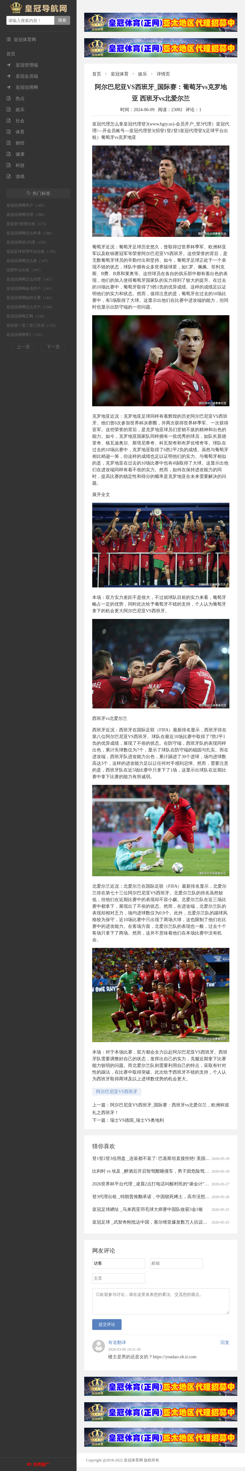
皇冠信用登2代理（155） (27, 242)
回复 (224, 1346)
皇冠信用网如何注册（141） (30, 297)
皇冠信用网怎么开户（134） (30, 307)
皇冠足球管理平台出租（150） (32, 251)
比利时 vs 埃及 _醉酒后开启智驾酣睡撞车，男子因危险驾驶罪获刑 (157, 1171)
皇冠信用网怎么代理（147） (30, 279)
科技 (15, 165)
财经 (15, 143)
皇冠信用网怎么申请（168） (30, 233)
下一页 (53, 347)
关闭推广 (41, 1464)
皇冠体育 (120, 74)
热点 (15, 98)
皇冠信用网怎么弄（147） (28, 261)
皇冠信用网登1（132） (25, 334)
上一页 (23, 347)
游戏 (15, 176)
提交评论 (107, 1328)
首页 (10, 54)
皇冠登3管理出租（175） (27, 224)
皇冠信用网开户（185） (26, 205)
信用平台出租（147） (24, 270)
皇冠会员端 (22, 76)
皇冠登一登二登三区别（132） (32, 325)
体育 (15, 132)
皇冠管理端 (22, 65)
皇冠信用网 (22, 87)
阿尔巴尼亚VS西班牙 (116, 1091)
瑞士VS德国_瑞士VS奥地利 (137, 1120)
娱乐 (15, 109)
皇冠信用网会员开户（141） (30, 288)
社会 (15, 120)
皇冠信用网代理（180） (26, 214)
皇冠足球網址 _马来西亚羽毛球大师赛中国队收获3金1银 (147, 1209)
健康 (15, 154)
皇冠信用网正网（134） (26, 316)
